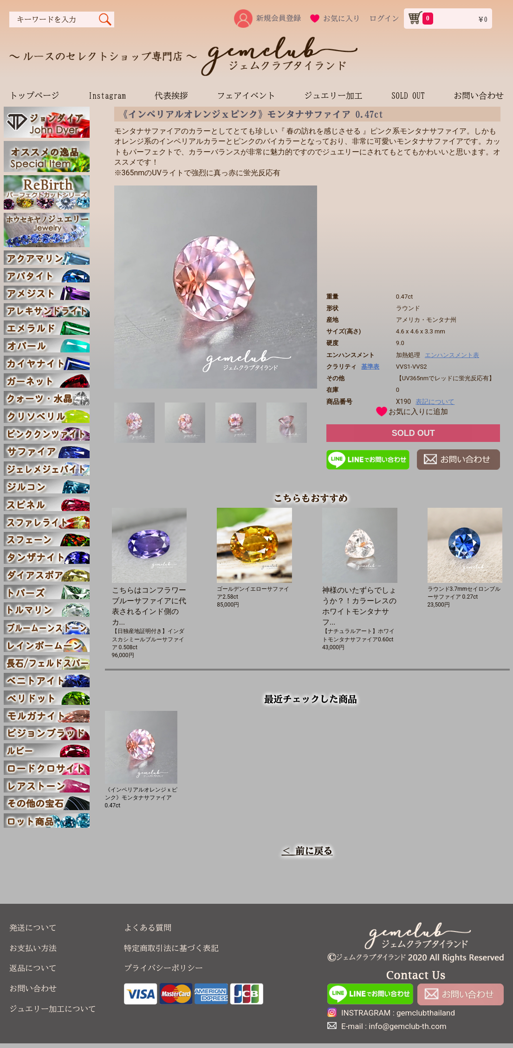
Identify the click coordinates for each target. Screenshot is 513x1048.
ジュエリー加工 (333, 95)
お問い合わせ (479, 95)
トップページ (34, 95)
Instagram (107, 95)
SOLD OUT (408, 95)
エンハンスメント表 (452, 354)
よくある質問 (147, 928)
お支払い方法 (33, 948)
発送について (33, 928)
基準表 (370, 366)
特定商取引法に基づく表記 (171, 948)
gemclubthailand (425, 1012)
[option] (216, 287)
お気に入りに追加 (418, 411)
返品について (33, 968)
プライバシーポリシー (163, 968)
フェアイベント (246, 95)
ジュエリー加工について (52, 1009)
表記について (435, 401)
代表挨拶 (171, 95)
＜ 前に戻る (307, 850)
